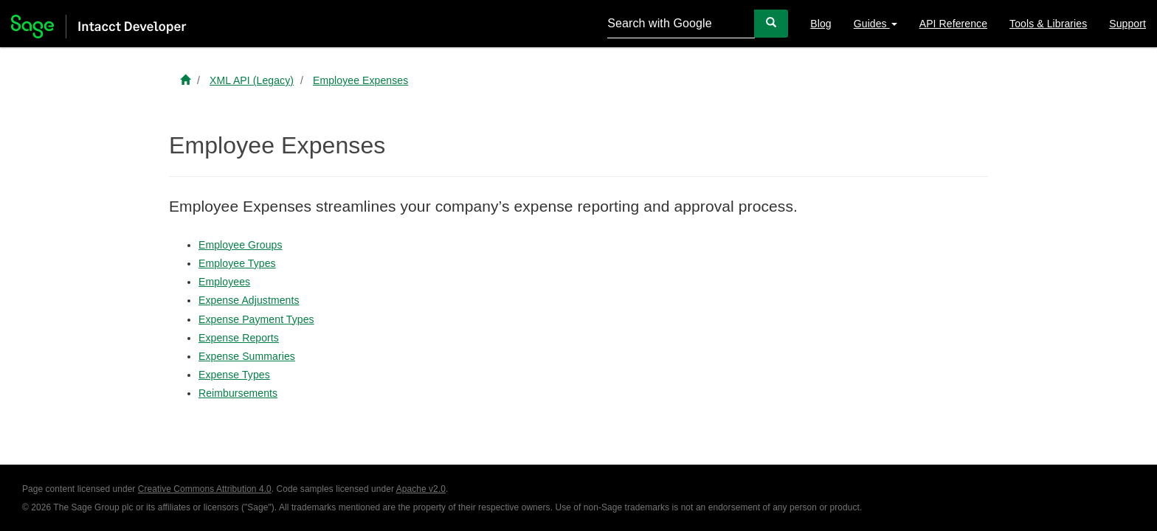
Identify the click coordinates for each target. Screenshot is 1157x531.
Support (1127, 24)
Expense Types (234, 375)
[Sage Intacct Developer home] (185, 80)
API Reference (953, 24)
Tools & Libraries (1048, 24)
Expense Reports (238, 338)
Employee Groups (240, 245)
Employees (224, 282)
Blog (820, 24)
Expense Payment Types (256, 319)
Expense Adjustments (249, 300)
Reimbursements (237, 393)
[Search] (771, 23)
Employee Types (237, 263)
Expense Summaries (246, 356)
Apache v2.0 (421, 489)
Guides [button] (875, 24)
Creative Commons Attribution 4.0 (205, 489)
